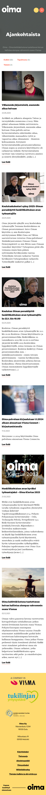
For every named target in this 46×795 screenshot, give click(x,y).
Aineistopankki (23, 761)
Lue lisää (6, 162)
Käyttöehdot (23, 752)
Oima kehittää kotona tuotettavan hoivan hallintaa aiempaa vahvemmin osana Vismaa (22, 605)
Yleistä (8, 65)
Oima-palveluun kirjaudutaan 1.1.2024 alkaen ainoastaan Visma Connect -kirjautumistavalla (22, 423)
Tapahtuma (23, 60)
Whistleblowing (23, 769)
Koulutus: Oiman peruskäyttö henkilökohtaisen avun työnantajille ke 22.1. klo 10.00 (21, 315)
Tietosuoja (23, 756)
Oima (5, 47)
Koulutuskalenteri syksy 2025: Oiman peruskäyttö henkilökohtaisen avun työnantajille (22, 210)
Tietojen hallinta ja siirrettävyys (23, 774)
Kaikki (8, 60)
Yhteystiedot (36, 10)
